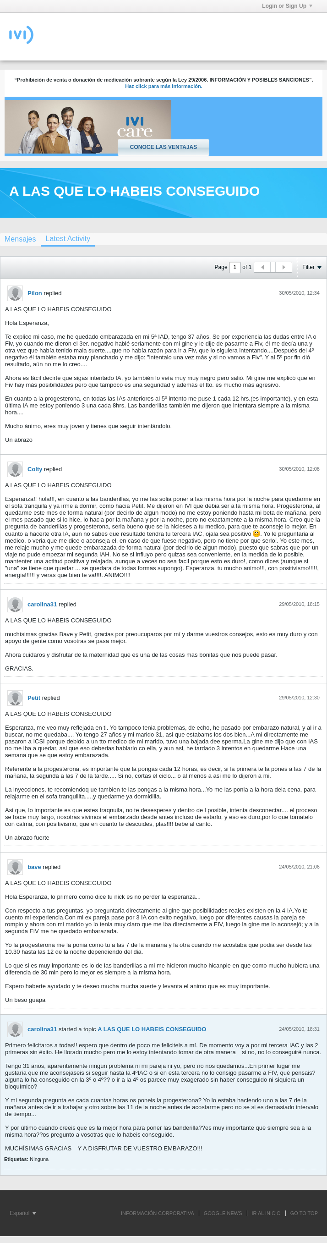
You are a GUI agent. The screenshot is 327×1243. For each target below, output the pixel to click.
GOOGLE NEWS (223, 1213)
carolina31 (42, 604)
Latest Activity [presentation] (67, 238)
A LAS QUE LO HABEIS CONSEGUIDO (152, 1029)
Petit (33, 697)
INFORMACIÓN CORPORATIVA (157, 1213)
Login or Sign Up (287, 6)
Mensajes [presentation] (20, 239)
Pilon (34, 293)
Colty (35, 469)
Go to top (304, 1213)
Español (23, 1213)
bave (34, 867)
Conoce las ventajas (163, 147)
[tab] (68, 240)
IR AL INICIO (266, 1213)
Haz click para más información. (163, 86)
